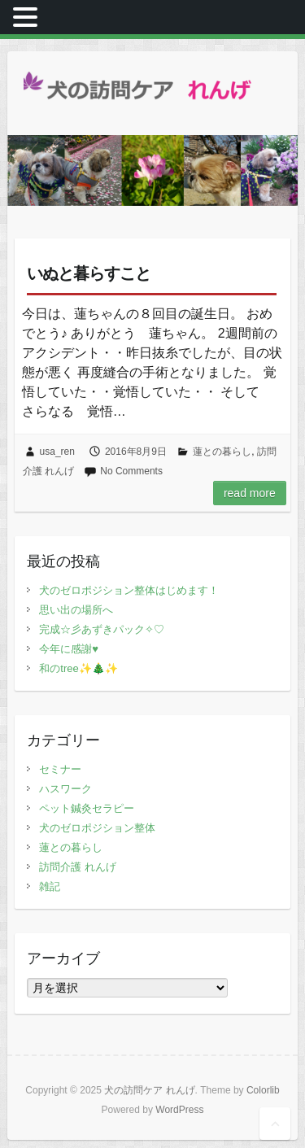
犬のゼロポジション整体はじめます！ (129, 590)
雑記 (49, 886)
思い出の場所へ (76, 610)
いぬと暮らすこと (88, 273)
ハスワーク (65, 789)
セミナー (60, 769)
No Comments (131, 471)
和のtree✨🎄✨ (78, 668)
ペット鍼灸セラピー (86, 808)
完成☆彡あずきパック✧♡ (101, 629)
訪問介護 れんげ (77, 867)
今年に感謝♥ (68, 649)
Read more (250, 493)
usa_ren (57, 451)
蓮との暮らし (222, 451)
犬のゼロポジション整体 (97, 828)
